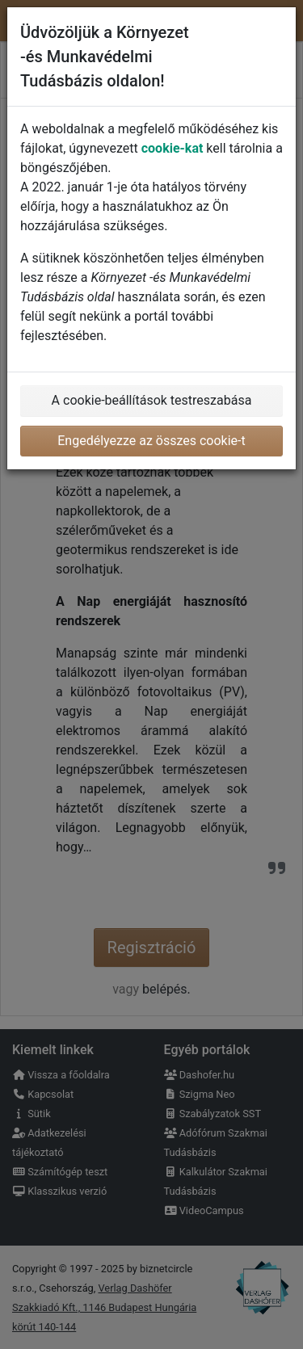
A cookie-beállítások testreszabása (152, 400)
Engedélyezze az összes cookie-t (151, 440)
